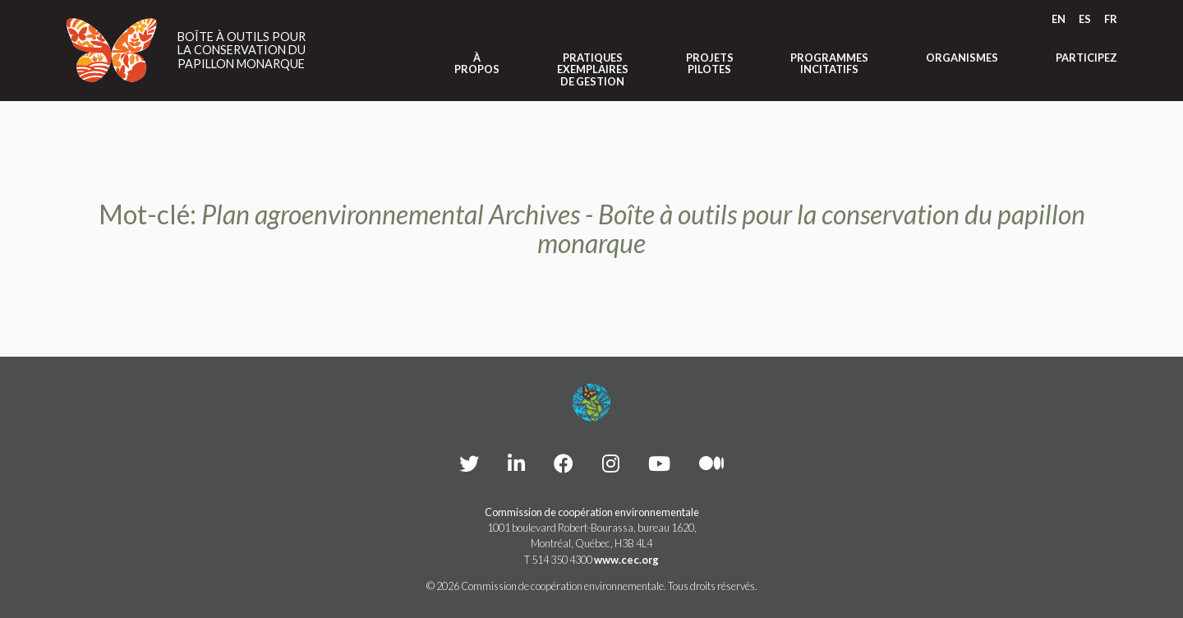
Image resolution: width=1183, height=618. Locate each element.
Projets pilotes (710, 63)
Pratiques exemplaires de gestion (592, 69)
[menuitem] (1058, 19)
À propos (476, 63)
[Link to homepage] (111, 50)
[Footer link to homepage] (591, 402)
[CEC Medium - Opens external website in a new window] (711, 463)
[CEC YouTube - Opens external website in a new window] (659, 463)
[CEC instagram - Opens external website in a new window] (611, 463)
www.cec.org (626, 559)
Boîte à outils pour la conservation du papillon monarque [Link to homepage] (241, 50)
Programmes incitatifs (829, 63)
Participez (1086, 57)
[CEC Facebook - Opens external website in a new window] (564, 463)
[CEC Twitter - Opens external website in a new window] (469, 463)
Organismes (962, 57)
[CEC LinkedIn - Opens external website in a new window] (516, 463)
